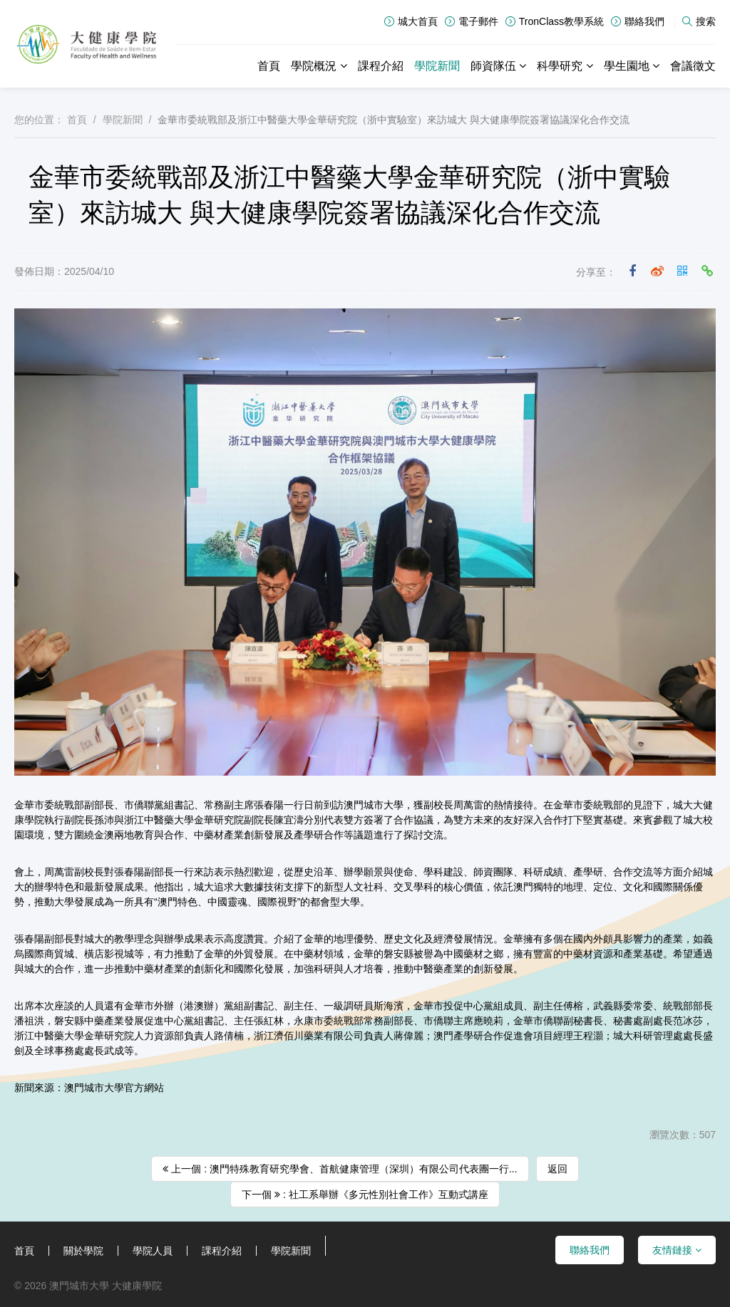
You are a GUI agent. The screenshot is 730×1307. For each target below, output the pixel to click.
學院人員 (153, 1250)
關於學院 (83, 1250)
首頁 (268, 66)
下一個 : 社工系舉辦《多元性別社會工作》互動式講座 (365, 1194)
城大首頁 (411, 21)
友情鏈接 (676, 1250)
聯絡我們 (637, 21)
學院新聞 (437, 66)
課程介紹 (380, 66)
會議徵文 (693, 66)
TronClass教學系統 (554, 21)
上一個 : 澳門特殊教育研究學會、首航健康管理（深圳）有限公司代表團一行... (340, 1169)
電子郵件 (471, 21)
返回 (557, 1169)
